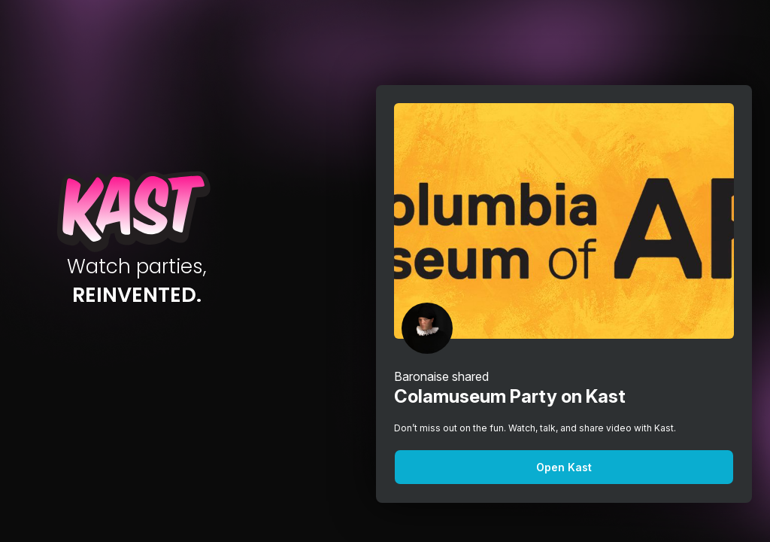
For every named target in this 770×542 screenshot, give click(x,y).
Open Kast (564, 467)
